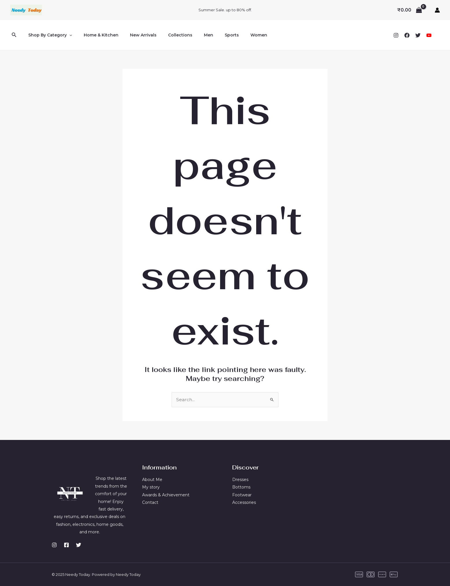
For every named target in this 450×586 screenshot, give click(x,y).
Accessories (244, 502)
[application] (67, 35)
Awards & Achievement (165, 494)
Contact (150, 502)
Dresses (240, 479)
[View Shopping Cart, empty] (409, 10)
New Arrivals (134, 35)
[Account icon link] (437, 10)
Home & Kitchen (96, 35)
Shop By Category (48, 35)
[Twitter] (418, 35)
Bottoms (241, 487)
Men (193, 35)
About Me (152, 479)
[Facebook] (407, 35)
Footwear (242, 494)
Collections (168, 35)
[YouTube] (429, 35)
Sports (213, 35)
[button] (14, 35)
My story (151, 487)
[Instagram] (396, 35)
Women (236, 35)
